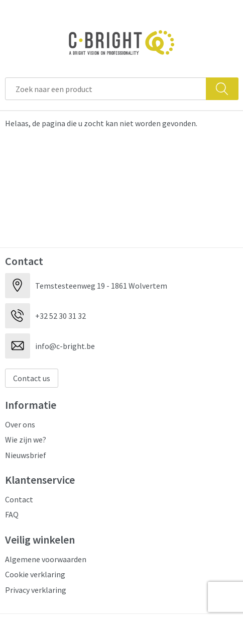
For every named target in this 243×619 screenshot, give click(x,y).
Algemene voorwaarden (45, 559)
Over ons (20, 424)
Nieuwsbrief (25, 455)
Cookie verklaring (35, 574)
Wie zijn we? (25, 439)
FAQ (12, 514)
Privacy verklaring (35, 590)
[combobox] (105, 88)
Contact (19, 499)
